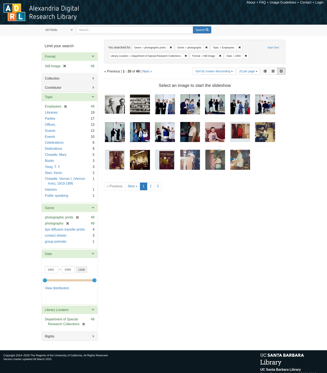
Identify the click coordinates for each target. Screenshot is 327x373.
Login (319, 2)
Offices (50, 124)
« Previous (115, 186)
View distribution (57, 288)
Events (50, 136)
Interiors (51, 189)
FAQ (262, 2)
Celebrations (54, 142)
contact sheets (55, 235)
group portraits (55, 241)
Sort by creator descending (214, 71)
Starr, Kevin (53, 173)
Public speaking (56, 195)
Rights (49, 325)
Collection (52, 78)
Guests (50, 130)
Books (49, 160)
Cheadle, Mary (56, 154)
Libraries (51, 112)
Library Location (57, 299)
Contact (305, 2)
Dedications (53, 148)
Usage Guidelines (283, 2)
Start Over (273, 47)
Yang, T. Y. (52, 167)
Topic (49, 97)
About (251, 2)
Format (50, 56)
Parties (50, 118)
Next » (147, 71)
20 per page (248, 71)
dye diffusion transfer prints (65, 229)
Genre (49, 208)
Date (48, 254)
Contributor (53, 87)
